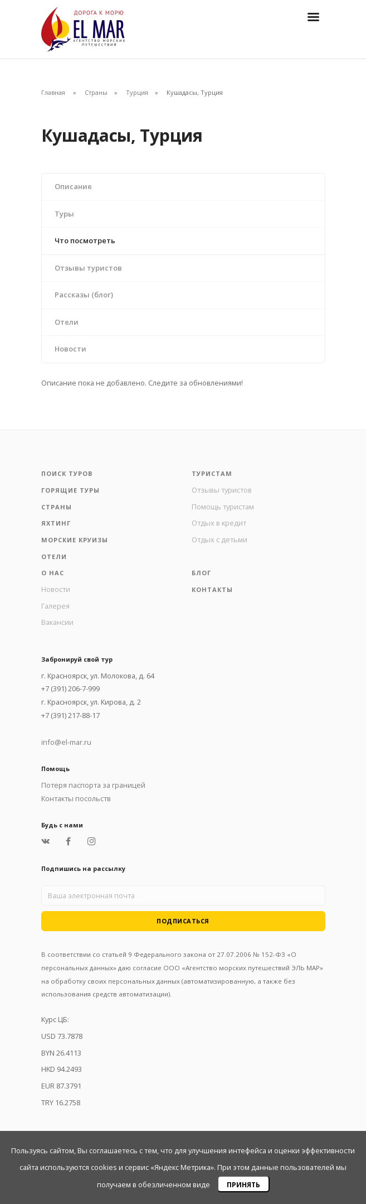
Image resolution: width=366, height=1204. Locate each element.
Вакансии (57, 622)
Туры (64, 214)
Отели (67, 322)
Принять (243, 1184)
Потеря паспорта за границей (93, 785)
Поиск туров (66, 473)
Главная (53, 92)
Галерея (55, 606)
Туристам (212, 473)
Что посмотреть (85, 240)
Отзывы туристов (88, 268)
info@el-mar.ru (66, 742)
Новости (70, 349)
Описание (73, 186)
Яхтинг (56, 523)
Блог (201, 573)
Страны (96, 92)
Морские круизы (74, 540)
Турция (137, 92)
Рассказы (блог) (84, 295)
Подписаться (183, 921)
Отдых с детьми (219, 539)
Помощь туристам (223, 507)
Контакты (212, 589)
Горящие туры (70, 490)
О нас (52, 573)
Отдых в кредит (219, 523)
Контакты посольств (76, 798)
